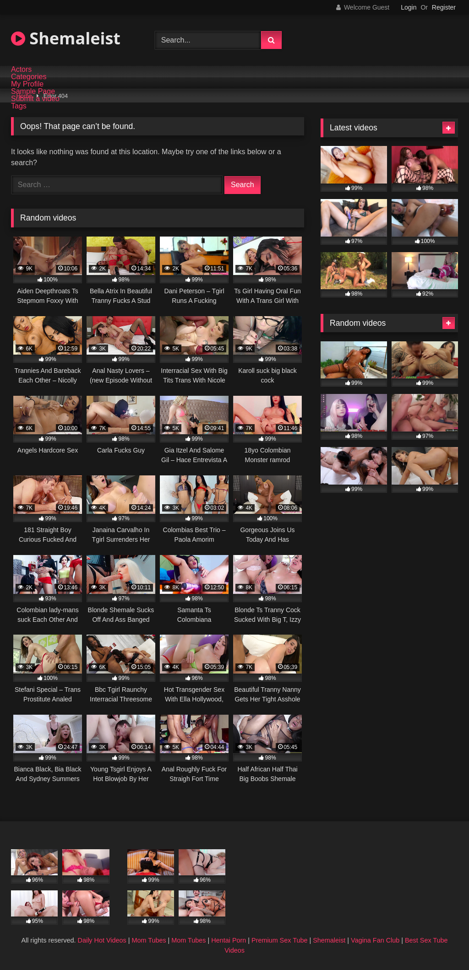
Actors (21, 69)
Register (444, 7)
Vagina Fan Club (375, 940)
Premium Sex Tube (279, 940)
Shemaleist (65, 38)
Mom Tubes (148, 940)
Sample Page (33, 91)
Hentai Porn (228, 940)
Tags (19, 106)
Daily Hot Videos (102, 940)
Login (408, 7)
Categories (28, 77)
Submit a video (35, 98)
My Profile (27, 84)
